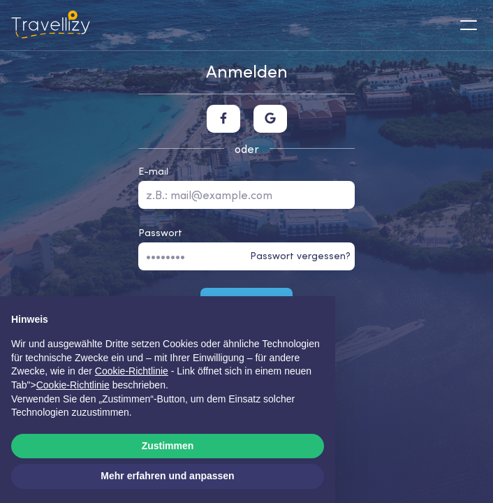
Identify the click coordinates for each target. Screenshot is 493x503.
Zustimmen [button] (168, 445)
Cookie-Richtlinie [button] (131, 371)
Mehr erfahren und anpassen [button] (167, 475)
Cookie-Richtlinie (73, 385)
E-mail (153, 171)
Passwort (160, 232)
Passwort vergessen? (300, 255)
